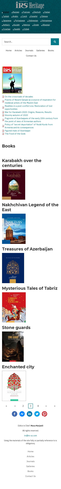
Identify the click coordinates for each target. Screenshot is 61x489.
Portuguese (20, 20)
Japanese (7, 20)
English (6, 12)
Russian (16, 12)
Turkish (6, 16)
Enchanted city (18, 366)
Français (26, 12)
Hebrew (26, 25)
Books (51, 50)
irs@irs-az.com (30, 435)
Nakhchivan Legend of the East (30, 207)
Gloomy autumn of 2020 (16, 115)
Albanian (46, 25)
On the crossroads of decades (19, 96)
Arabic (15, 16)
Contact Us (31, 55)
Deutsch (37, 12)
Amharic (6, 25)
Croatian (6, 29)
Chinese (44, 16)
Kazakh (16, 25)
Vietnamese (47, 20)
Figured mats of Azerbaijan (17, 130)
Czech (24, 16)
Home (9, 50)
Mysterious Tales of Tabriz (29, 288)
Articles (18, 50)
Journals (29, 50)
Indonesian (33, 20)
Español (34, 16)
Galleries (40, 50)
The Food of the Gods (15, 133)
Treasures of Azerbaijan (27, 249)
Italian (47, 12)
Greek (36, 25)
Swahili (17, 29)
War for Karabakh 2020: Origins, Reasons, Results (28, 112)
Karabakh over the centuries (21, 163)
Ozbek (26, 29)
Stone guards (16, 327)
